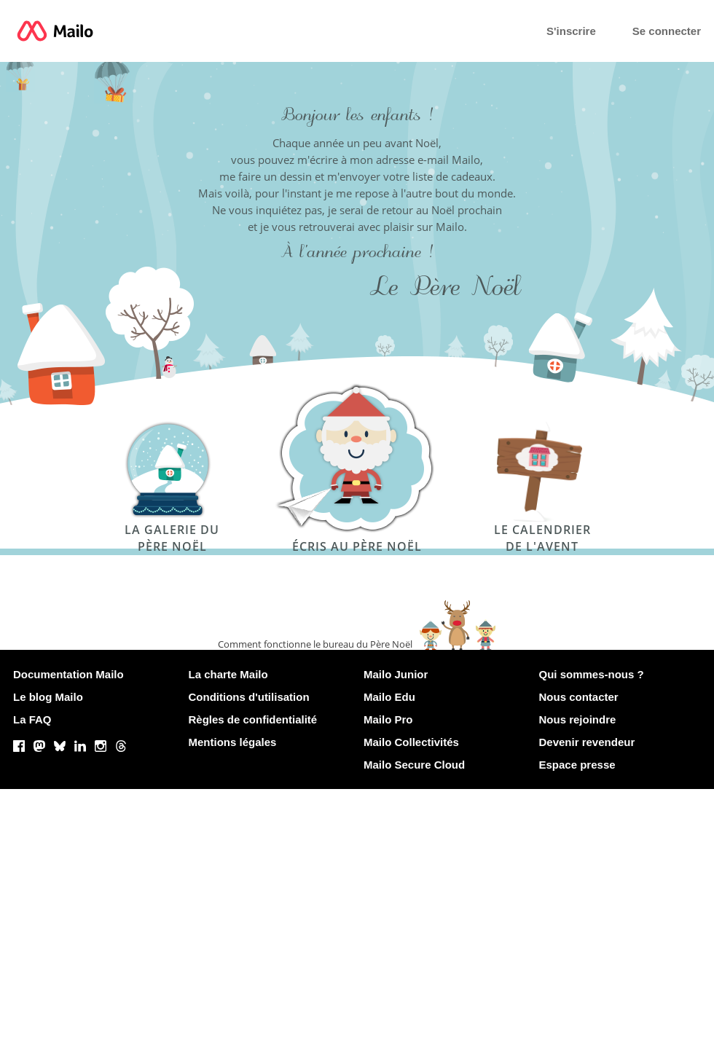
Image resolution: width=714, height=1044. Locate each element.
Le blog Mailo (48, 697)
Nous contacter (579, 697)
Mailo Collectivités (411, 742)
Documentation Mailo (68, 674)
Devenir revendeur (587, 742)
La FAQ (32, 719)
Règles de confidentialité (253, 719)
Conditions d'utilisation (249, 697)
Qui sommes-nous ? (591, 674)
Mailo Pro (388, 719)
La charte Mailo (228, 674)
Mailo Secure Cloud (414, 764)
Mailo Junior (396, 674)
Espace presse (577, 764)
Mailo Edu (389, 697)
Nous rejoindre (577, 719)
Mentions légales (233, 742)
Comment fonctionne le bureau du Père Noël (315, 644)
